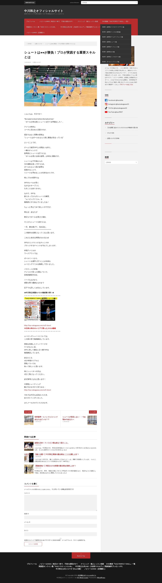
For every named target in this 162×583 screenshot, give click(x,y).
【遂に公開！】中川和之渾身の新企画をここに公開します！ (57, 454)
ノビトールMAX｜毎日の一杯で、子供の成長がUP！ (56, 21)
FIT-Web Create (82, 577)
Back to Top (81, 556)
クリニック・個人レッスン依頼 (88, 21)
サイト (26, 530)
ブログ (109, 133)
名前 (26, 513)
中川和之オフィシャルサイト (43, 10)
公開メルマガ (36, 62)
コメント (27, 493)
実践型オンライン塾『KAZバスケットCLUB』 (41, 27)
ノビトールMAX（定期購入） (35, 32)
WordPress (101, 577)
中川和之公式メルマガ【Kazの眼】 (118, 27)
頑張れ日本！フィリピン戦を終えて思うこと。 (52, 443)
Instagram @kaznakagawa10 (117, 104)
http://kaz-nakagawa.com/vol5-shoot (37, 325)
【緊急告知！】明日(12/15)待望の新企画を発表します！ (55, 466)
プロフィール (30, 21)
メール (27, 522)
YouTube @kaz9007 (114, 112)
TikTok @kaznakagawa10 (116, 108)
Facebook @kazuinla (114, 100)
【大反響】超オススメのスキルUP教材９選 (121, 127)
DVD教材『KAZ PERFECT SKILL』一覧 (115, 21)
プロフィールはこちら (126, 84)
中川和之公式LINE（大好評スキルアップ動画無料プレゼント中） (82, 27)
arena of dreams (76, 2)
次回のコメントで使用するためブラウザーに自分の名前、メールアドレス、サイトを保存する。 (55, 540)
